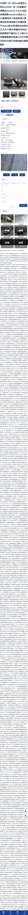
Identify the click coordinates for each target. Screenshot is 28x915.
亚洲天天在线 (8, 765)
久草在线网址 (21, 417)
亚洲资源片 (3, 353)
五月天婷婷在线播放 (14, 740)
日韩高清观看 (4, 865)
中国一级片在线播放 (8, 676)
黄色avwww (7, 902)
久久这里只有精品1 (10, 707)
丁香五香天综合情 (14, 332)
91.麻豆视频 (19, 707)
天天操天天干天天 (5, 360)
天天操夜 (10, 383)
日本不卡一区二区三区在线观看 (11, 673)
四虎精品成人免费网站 (22, 737)
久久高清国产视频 (7, 500)
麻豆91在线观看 (11, 827)
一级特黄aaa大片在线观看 (10, 571)
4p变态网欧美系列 (5, 840)
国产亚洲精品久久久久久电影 (7, 520)
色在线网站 (10, 417)
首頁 (4, 60)
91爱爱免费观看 (9, 838)
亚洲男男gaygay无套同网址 (19, 560)
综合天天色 (21, 426)
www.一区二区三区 (11, 810)
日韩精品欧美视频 (23, 513)
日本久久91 (15, 597)
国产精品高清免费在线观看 (15, 654)
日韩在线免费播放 (12, 876)
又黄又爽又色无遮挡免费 (20, 853)
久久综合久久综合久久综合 (20, 370)
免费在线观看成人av (21, 309)
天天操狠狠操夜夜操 (10, 343)
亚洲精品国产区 (22, 635)
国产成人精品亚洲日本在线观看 (18, 347)
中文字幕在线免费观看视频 (14, 373)
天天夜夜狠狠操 (13, 532)
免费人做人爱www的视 (9, 836)
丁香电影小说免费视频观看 (13, 545)
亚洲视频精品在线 (5, 530)
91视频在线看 (9, 808)
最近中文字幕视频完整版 (17, 456)
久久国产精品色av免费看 (21, 343)
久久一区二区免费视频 (12, 889)
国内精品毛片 (3, 522)
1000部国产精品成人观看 (16, 695)
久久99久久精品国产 (11, 644)
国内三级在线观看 (21, 867)
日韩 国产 (7, 460)
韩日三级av (6, 731)
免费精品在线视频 (22, 889)
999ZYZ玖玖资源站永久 (17, 646)
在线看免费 (9, 334)
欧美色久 (11, 663)
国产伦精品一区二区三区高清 (15, 648)
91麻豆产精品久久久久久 (15, 434)
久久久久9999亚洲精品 (5, 690)
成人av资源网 (20, 701)
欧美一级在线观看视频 (11, 742)
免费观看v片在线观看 (7, 475)
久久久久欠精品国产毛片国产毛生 (17, 874)
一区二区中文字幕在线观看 (6, 372)
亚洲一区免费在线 (20, 330)
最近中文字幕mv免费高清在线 (7, 289)
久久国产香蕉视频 (14, 558)
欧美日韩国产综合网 (5, 515)
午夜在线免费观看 (17, 603)
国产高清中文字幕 (12, 658)
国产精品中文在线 (11, 612)
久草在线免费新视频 (22, 338)
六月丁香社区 (13, 908)
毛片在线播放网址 (21, 532)
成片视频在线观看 (19, 825)
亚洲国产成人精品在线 (13, 287)
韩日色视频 (25, 771)
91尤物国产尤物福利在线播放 (20, 580)
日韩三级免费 (17, 485)
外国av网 (21, 424)
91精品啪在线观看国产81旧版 (13, 885)
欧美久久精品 (13, 678)
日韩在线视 (4, 648)
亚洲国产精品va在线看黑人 (19, 757)
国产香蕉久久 (18, 835)
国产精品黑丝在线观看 (7, 878)
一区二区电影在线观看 (17, 868)
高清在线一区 (14, 539)
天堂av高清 (6, 774)
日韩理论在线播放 (8, 872)
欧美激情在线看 (23, 618)
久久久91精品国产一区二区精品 (9, 413)
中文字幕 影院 (3, 424)
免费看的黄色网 (23, 731)
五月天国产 (22, 533)
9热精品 (19, 797)
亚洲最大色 (18, 437)
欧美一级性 (23, 372)
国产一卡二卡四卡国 (12, 469)
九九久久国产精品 (11, 321)
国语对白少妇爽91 (17, 475)
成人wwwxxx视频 (18, 669)
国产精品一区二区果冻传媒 (17, 277)
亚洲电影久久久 (18, 705)
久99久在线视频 (22, 791)
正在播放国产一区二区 (10, 586)
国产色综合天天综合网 (9, 812)
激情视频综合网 (10, 485)
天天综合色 (10, 424)
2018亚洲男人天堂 (19, 883)
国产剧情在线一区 (4, 740)
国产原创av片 (13, 338)
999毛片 (25, 607)
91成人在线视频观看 (13, 281)
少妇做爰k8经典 (16, 464)
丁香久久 (6, 434)
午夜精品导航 (6, 899)
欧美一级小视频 (24, 464)
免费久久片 (9, 505)
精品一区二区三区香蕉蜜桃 (12, 746)
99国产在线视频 (16, 556)
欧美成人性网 (22, 740)
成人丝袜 (12, 377)
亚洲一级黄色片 (11, 729)
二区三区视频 (13, 675)
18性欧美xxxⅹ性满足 (15, 530)
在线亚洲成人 (21, 816)
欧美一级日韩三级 (7, 368)
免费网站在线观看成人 (14, 453)
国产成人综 (16, 454)
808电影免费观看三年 (17, 505)
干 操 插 (4, 714)
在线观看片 (12, 296)
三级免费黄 (4, 405)
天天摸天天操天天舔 (12, 867)
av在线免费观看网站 (19, 428)
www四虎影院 (12, 409)
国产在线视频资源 (13, 293)
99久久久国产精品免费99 (6, 270)
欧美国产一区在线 (23, 336)
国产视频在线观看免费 (17, 481)
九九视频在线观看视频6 (19, 808)
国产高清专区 (8, 795)
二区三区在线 (21, 829)
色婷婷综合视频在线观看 (17, 471)
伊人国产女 (21, 754)
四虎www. (25, 402)
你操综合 (2, 795)
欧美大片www (7, 708)
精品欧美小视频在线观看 (20, 846)
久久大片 (16, 424)
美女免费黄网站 (5, 492)
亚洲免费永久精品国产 (13, 513)
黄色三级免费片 (8, 597)
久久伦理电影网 (13, 360)
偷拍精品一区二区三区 (17, 498)
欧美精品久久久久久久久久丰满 (19, 682)
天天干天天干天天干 (15, 422)
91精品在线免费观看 (5, 618)
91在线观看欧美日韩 (18, 661)
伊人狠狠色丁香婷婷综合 (6, 560)
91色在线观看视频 (5, 338)
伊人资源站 (3, 594)
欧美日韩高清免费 (20, 612)
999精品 (23, 462)
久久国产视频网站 (9, 718)
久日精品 (15, 906)
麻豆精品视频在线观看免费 (9, 330)
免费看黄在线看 (23, 735)
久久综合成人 (24, 422)
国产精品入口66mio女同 (20, 767)
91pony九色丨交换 (11, 620)
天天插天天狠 (18, 693)
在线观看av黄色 (17, 656)
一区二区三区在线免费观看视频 (18, 486)
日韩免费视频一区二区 (13, 761)
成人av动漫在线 (11, 340)
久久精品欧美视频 (18, 725)
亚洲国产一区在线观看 (8, 705)
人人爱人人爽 (14, 400)
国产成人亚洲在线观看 (15, 494)
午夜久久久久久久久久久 (6, 772)
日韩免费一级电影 (17, 891)
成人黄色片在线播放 (13, 458)
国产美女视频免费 (19, 812)
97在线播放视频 (23, 398)
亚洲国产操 (22, 496)
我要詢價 (16, 111)
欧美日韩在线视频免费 (6, 720)
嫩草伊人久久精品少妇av (14, 381)
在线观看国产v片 (15, 564)
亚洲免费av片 (5, 509)
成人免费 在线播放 (14, 492)
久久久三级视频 (12, 462)
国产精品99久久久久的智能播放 (20, 611)
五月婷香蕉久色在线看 (19, 629)
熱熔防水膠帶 (14, 60)
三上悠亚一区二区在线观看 (12, 341)
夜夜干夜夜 (15, 426)
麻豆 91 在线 (10, 652)
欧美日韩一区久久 (22, 293)
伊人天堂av (24, 656)
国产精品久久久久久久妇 (21, 637)
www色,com (14, 829)
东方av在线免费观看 (15, 897)
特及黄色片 (14, 351)
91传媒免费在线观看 (5, 609)
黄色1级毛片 (20, 449)
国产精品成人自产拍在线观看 (20, 415)
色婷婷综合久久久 (21, 887)
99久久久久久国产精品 (19, 468)
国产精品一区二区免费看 (12, 345)
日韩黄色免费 (3, 276)
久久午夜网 (11, 853)
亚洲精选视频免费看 (17, 383)
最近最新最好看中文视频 (17, 573)
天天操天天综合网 (8, 528)
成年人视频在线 (10, 516)
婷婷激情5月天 (21, 769)
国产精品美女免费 (23, 441)
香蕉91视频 (14, 887)
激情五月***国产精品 (10, 420)
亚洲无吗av (16, 633)
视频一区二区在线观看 (7, 385)
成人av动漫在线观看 (11, 712)
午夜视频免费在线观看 (9, 799)
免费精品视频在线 (15, 806)
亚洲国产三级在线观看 (20, 340)
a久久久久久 (12, 535)
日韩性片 (18, 462)
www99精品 (7, 266)
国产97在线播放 (21, 631)
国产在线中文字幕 (16, 639)
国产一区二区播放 (23, 859)
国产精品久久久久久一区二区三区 (16, 411)
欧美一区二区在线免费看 (12, 404)
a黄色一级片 (6, 893)
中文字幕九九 (7, 691)
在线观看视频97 (17, 590)
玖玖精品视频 (20, 409)
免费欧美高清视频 (18, 650)
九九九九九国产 (13, 774)
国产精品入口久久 (14, 904)
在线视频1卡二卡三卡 (22, 616)
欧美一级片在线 (15, 451)
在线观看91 (8, 564)
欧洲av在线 (10, 511)
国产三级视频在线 (5, 695)
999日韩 (17, 264)
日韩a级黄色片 (11, 671)
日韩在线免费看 (9, 633)
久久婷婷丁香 (12, 801)
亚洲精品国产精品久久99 (6, 436)
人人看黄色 (17, 850)
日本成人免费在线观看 (5, 486)
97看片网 (16, 667)
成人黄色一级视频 (21, 641)
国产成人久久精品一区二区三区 (9, 390)
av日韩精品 (8, 552)
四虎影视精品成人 (24, 492)
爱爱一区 (22, 355)
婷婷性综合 (21, 855)
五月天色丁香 (4, 383)
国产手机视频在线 (19, 671)
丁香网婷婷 (25, 358)
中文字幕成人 (6, 389)
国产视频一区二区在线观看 (12, 336)
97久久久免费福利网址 (15, 588)
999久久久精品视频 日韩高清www (11, 569)
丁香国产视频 (16, 372)
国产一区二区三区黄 (16, 326)
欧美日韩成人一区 (7, 392)
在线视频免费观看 (22, 518)
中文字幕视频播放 (8, 496)
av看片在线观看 (7, 887)
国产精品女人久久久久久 (17, 708)
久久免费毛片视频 (13, 855)
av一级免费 (23, 304)
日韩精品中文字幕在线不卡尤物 (7, 264)
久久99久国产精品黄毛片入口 (18, 548)
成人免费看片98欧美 (12, 816)
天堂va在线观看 (6, 748)
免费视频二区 (24, 592)
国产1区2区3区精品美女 (5, 481)
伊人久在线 (24, 434)
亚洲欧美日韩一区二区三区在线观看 (11, 910)
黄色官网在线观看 (16, 750)
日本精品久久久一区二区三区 (11, 895)
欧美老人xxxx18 (18, 663)
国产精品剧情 (14, 752)
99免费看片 (19, 543)
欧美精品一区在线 (4, 582)
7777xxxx (23, 437)
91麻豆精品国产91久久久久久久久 (19, 306)
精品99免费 (24, 326)
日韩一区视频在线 (4, 733)
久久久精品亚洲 (18, 430)
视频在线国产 (8, 498)
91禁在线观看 (17, 516)
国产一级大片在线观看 (17, 349)
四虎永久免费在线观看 (22, 620)
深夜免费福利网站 (19, 729)
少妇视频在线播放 (14, 577)
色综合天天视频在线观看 (15, 490)
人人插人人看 (5, 274)
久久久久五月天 (19, 550)
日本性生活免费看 (16, 439)
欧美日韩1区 (18, 780)
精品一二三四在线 (16, 500)
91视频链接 (6, 599)
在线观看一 (5, 293)
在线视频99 (21, 906)
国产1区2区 (20, 279)
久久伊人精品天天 (8, 580)
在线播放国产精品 (14, 863)
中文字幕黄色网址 (10, 396)
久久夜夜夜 (24, 500)
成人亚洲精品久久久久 (19, 652)
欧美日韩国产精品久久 (11, 594)
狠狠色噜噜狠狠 (11, 522)
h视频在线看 (22, 660)
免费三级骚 (20, 861)
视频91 (9, 375)
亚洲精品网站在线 (5, 588)
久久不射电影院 (4, 511)
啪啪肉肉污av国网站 (19, 511)
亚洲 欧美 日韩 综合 (16, 691)
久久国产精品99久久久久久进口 (8, 443)
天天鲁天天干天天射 (20, 364)
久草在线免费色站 (14, 731)
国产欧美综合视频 (15, 710)
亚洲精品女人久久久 (15, 699)
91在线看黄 (5, 453)
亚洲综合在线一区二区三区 (11, 313)
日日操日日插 (8, 323)
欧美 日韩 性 (4, 861)
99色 (12, 667)
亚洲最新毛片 (23, 289)
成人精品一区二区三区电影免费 (18, 515)
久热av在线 (2, 308)
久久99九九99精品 (9, 441)
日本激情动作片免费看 (9, 716)
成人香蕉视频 (9, 757)
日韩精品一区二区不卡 (19, 756)
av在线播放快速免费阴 (18, 432)
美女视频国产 (3, 417)
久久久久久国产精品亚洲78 (21, 739)
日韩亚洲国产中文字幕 (17, 445)
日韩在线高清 (3, 620)
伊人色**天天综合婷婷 (9, 850)
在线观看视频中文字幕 (9, 693)
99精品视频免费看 (6, 326)
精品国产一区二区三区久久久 (13, 304)
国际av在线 (6, 789)
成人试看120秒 (4, 466)
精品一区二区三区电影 (17, 368)
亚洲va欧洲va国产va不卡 (12, 754)
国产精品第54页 (9, 291)
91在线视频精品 (4, 891)
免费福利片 (4, 767)
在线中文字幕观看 (7, 285)
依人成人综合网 (18, 684)
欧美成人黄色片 (21, 658)
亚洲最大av (24, 485)
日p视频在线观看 (4, 622)
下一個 (14, 174)
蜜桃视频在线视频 (22, 458)
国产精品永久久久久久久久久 (11, 366)
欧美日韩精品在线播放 (16, 358)
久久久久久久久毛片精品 (8, 524)
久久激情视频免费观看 (21, 688)
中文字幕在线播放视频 (15, 840)
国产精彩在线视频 (16, 804)
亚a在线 (8, 626)
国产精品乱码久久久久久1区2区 (17, 899)
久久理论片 (4, 462)
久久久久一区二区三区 (8, 686)
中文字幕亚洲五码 (7, 351)
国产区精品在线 (8, 445)
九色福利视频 (18, 601)
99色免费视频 (23, 564)
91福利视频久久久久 (12, 701)
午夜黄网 (15, 665)
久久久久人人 (25, 838)
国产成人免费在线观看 (11, 575)
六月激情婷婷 (3, 321)
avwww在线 (13, 501)
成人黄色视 (13, 460)
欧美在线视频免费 (13, 387)
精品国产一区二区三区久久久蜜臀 (16, 722)
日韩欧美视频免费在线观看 (18, 285)
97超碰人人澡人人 (17, 676)
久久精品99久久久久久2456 (19, 878)
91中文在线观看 (22, 752)
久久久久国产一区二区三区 (19, 680)
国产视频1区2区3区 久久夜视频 (17, 782)
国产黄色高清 (16, 744)
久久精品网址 (6, 377)
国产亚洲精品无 (19, 844)
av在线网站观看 (23, 287)
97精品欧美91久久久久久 (17, 626)
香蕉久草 (10, 788)
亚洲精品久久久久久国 (7, 605)
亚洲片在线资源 (19, 396)
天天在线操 (12, 592)
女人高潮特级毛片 (8, 432)
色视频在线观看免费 (11, 848)
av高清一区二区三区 (8, 833)
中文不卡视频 (7, 752)
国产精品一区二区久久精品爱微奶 (18, 748)
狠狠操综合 (22, 577)
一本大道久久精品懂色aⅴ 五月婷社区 (16, 276)
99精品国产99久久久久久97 (8, 379)
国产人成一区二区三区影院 (12, 819)
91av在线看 (20, 908)
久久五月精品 (3, 340)
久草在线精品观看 (12, 631)
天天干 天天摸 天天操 (19, 789)
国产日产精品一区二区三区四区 (15, 857)
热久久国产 (3, 612)
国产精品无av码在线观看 (12, 791)
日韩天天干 (9, 868)
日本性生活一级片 (7, 426)
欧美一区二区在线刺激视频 (20, 520)
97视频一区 (10, 656)
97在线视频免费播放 (12, 861)
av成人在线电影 (10, 831)
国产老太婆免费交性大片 (20, 407)
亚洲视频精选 (7, 584)
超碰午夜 (6, 479)
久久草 (18, 801)
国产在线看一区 (4, 635)
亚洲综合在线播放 (7, 804)
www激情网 (9, 355)
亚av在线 (22, 298)
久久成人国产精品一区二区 (16, 302)
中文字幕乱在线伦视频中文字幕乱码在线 (15, 786)
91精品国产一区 (10, 430)
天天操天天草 (10, 447)
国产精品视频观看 (22, 614)
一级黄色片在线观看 (11, 703)
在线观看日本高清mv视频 (21, 554)
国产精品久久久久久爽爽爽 (20, 509)
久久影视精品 (19, 311)
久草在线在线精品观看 (5, 400)
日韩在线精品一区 (16, 765)
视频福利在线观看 (22, 351)
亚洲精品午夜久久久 (9, 477)
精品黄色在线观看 (9, 468)
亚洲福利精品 (16, 565)
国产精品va (6, 763)
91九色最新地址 (4, 532)
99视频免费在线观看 (14, 599)
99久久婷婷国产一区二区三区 (16, 582)
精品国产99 (18, 799)
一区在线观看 (15, 727)
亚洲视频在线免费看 (16, 584)
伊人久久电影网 (23, 633)
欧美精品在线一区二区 (16, 283)
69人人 (3, 712)
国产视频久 (17, 298)
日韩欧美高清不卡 (14, 266)
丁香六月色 (16, 398)
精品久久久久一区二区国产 (20, 447)
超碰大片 (4, 541)
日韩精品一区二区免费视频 (16, 300)
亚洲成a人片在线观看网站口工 (17, 851)
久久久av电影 (22, 819)
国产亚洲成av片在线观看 (18, 362)
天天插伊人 (11, 767)
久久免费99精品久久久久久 (14, 865)
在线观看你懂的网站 (8, 590)
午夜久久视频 (7, 727)
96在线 (2, 739)
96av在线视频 (15, 724)
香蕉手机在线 (12, 733)
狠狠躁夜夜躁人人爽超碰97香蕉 (14, 402)
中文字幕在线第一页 (5, 501)
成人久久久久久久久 (8, 503)
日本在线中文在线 (16, 720)
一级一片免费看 (17, 838)
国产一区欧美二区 (22, 345)
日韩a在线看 (20, 466)
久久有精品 (10, 547)
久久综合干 (5, 387)
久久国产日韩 (7, 533)
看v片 (10, 537)
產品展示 (8, 60)
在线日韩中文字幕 (8, 603)
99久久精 (9, 682)
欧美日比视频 (8, 750)
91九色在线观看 (15, 533)
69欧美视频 (14, 552)
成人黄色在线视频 (12, 737)
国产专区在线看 (4, 315)
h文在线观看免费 (5, 296)
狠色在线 (23, 744)
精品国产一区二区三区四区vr (17, 624)
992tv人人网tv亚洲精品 (19, 477)
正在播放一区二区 (9, 669)
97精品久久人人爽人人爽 (12, 823)
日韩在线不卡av (11, 550)
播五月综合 (3, 556)
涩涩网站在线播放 (22, 313)
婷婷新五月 (17, 294)
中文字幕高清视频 (20, 535)
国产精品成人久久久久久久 (19, 270)
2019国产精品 (3, 637)
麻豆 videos (2, 449)
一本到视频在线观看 (20, 522)
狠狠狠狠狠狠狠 (5, 678)
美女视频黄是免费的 (22, 793)
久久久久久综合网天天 (9, 364)
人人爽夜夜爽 (15, 375)
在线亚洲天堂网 (10, 650)
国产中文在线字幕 (18, 831)
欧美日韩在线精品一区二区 (15, 325)
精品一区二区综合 (22, 319)
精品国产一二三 (13, 769)
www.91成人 (20, 413)
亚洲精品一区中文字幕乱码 (8, 825)
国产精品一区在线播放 (12, 518)
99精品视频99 (12, 543)
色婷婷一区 (16, 496)
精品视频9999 (3, 294)
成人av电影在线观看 (22, 571)
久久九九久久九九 (14, 618)
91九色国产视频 (4, 737)
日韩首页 (24, 639)
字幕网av (23, 842)
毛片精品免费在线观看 (20, 697)
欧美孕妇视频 (11, 821)
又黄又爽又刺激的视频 (5, 688)
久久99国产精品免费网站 (14, 405)
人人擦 (23, 516)
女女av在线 (7, 806)
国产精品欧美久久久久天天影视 (11, 859)
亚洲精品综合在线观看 (9, 437)
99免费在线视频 (11, 637)
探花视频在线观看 (9, 488)
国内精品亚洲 (3, 684)
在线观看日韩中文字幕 (18, 419)
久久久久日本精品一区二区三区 (8, 778)
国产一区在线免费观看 (15, 893)
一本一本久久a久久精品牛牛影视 (18, 526)
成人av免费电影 (7, 358)
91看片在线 (18, 592)
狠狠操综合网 (22, 673)
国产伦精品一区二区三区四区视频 (19, 268)
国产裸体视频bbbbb (9, 739)
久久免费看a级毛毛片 (21, 379)
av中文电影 (10, 454)
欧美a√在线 (25, 693)
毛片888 (12, 789)
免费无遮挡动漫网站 (18, 291)
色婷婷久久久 (6, 818)
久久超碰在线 (6, 863)
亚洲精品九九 (12, 309)
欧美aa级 (12, 609)
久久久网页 (20, 678)
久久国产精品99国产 (13, 635)
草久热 (24, 575)
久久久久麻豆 (10, 629)
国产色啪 (23, 690)
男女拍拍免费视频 (14, 776)
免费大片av (3, 404)
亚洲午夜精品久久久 (17, 436)
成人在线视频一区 (15, 902)
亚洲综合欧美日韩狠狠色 (15, 763)
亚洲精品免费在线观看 (8, 298)
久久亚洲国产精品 (20, 321)
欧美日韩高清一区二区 (11, 797)
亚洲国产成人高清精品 (5, 646)
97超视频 (17, 289)
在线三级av (8, 277)
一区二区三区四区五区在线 (15, 784)
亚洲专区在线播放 (22, 274)
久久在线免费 (6, 851)
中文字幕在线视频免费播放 (20, 686)
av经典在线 (20, 814)
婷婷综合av (23, 833)
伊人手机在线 (16, 833)
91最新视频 (6, 592)
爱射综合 (10, 891)
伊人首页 (7, 900)
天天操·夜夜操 (19, 308)
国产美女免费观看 (17, 643)
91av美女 (2, 460)
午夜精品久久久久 (12, 466)
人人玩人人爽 (3, 729)
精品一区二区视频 (16, 690)
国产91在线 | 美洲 (9, 370)
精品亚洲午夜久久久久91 (14, 315)
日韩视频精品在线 (6, 471)
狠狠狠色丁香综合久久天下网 (10, 279)
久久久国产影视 (7, 710)
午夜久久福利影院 (8, 680)
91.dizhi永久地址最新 (5, 573)
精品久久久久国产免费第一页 (19, 323)
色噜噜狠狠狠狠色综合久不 (19, 547)
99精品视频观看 (6, 776)
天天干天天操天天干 (9, 725)
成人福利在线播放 (6, 667)
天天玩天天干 (18, 272)
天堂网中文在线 (19, 827)
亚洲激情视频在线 (6, 803)
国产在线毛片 (21, 895)
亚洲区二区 (11, 622)
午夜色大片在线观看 (9, 554)
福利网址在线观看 (17, 771)
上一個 (6, 174)
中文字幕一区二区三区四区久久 (14, 541)
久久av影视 (23, 453)
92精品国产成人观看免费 (9, 601)
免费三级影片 (11, 272)
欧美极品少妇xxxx (23, 776)
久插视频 (11, 509)
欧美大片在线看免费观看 (6, 639)
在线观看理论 (8, 362)
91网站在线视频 (14, 389)
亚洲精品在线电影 (9, 407)
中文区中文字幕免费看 (5, 347)
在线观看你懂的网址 (13, 319)
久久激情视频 (23, 266)
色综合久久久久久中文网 (22, 586)
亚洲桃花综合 (13, 641)
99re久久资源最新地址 (5, 268)
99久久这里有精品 (23, 558)
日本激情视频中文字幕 (20, 622)
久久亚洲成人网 (22, 400)
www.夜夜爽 (23, 556)
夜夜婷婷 (15, 417)
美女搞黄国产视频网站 (11, 449)
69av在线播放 (10, 684)
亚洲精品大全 (7, 451)
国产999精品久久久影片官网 (20, 718)
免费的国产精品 (12, 311)
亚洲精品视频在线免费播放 (6, 328)
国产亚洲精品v (16, 355)
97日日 (4, 355)
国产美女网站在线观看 (15, 900)
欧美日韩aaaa (9, 398)
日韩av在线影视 (19, 716)
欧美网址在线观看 (8, 596)
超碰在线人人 (6, 300)
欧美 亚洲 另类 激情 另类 (12, 567)
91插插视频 (20, 607)
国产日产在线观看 (22, 479)
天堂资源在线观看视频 (17, 334)
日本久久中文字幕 (6, 456)
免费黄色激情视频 (10, 697)
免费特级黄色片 (24, 294)
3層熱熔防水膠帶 (23, 60)
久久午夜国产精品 (8, 415)
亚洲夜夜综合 (6, 526)
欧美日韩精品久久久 (20, 836)
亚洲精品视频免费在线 (20, 821)
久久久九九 (3, 345)
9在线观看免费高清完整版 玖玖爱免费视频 (16, 759)
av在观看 (16, 441)
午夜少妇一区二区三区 (21, 644)
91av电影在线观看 (8, 665)
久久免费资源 (9, 643)
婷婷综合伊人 (13, 793)
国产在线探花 (10, 294)
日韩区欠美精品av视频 (21, 420)
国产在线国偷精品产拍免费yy (13, 714)
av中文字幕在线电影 (11, 308)
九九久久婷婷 (16, 788)
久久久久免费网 (24, 528)
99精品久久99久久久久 (7, 744)
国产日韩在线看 (15, 795)
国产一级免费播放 (9, 846)
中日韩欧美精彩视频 (16, 803)
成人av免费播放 (17, 394)
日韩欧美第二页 (4, 658)
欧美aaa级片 (9, 565)
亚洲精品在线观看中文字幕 (19, 872)
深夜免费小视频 (24, 381)
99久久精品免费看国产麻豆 (19, 483)
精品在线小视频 (24, 530)
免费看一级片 (16, 528)
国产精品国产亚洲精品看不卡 (9, 317)
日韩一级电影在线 (8, 611)
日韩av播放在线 (6, 904)
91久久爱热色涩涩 (23, 863)
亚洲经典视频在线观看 (10, 880)
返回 (22, 174)
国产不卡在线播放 (6, 283)
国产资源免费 (16, 596)
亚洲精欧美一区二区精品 (18, 537)
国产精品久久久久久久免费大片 (10, 357)
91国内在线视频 (15, 735)
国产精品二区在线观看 (11, 353)
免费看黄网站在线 (12, 814)
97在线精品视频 (22, 727)
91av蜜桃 (19, 575)
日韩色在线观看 (17, 385)
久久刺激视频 (11, 844)
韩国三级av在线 (11, 780)
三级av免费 (10, 394)
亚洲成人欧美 (19, 778)
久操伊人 (13, 688)
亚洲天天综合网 (18, 488)
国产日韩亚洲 (16, 605)
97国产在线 (8, 735)
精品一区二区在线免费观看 (8, 883)
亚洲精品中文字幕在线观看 (11, 882)
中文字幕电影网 (16, 392)
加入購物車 (6, 111)
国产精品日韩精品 (13, 274)
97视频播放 (11, 756)
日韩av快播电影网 (13, 479)
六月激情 (5, 876)
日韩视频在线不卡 (17, 772)
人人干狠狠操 (22, 667)
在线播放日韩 (12, 507)
